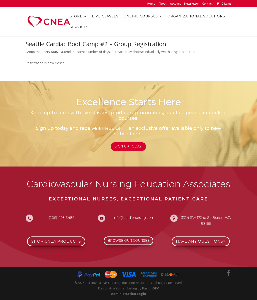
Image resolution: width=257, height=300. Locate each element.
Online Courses (141, 16)
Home (151, 4)
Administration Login (128, 294)
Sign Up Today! (128, 146)
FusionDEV (150, 288)
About (163, 4)
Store (76, 16)
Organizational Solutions (196, 16)
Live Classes (105, 16)
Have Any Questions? (200, 241)
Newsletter (191, 4)
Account (175, 4)
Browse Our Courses (128, 241)
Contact (207, 4)
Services (79, 27)
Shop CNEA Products (56, 241)
